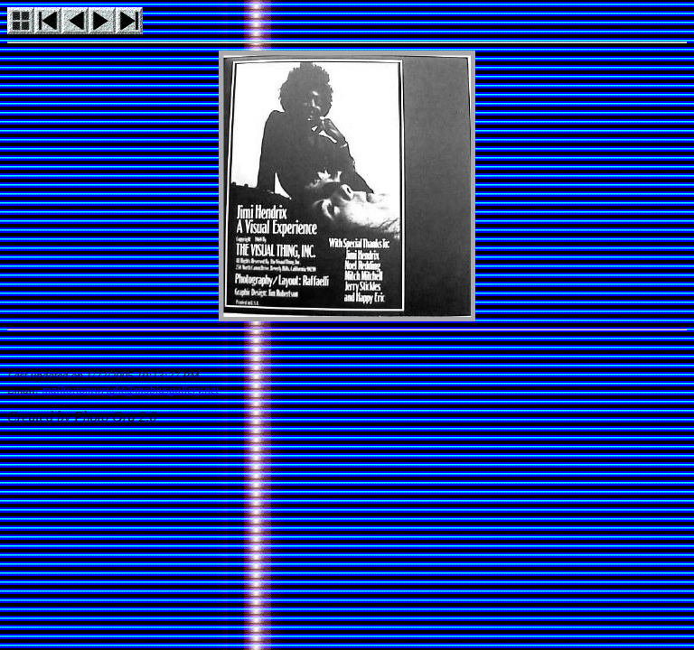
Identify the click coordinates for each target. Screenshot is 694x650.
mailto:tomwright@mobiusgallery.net (131, 389)
